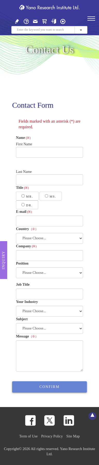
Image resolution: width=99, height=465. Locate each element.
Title (23, 188)
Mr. (27, 196)
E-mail (25, 212)
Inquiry (3, 260)
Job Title (23, 284)
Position (22, 263)
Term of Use (28, 436)
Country (27, 229)
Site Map (73, 436)
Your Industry (27, 302)
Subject (22, 319)
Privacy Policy (52, 436)
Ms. (50, 196)
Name (24, 138)
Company (27, 246)
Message (27, 336)
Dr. (27, 205)
